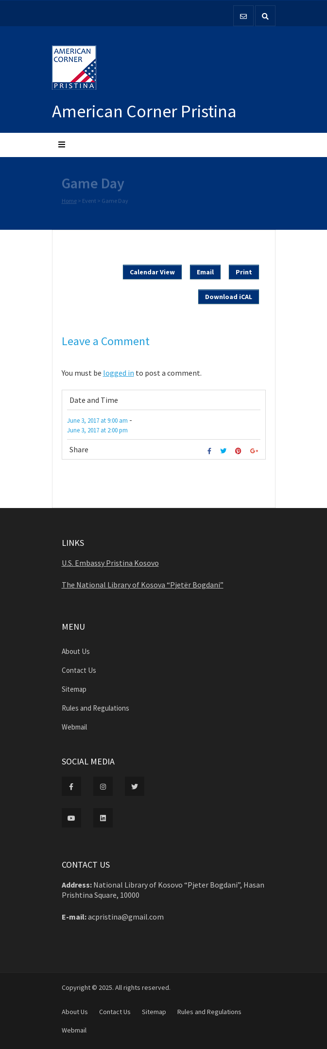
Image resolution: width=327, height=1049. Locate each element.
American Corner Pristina (144, 111)
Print (244, 272)
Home (69, 201)
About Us (76, 651)
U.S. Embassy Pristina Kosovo (110, 563)
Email (205, 272)
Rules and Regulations (95, 708)
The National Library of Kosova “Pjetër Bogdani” (143, 584)
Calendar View (152, 272)
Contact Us (79, 670)
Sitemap (74, 689)
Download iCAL (228, 296)
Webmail (74, 726)
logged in (118, 373)
